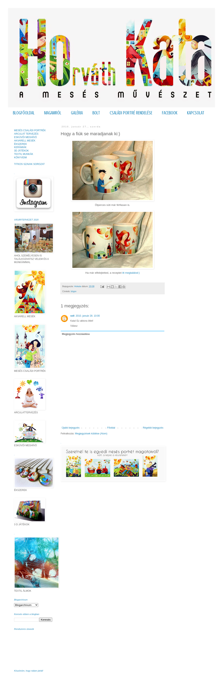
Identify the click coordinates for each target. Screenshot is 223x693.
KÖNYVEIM (20, 157)
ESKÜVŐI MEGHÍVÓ (25, 137)
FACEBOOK (169, 112)
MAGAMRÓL (52, 112)
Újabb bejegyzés (71, 427)
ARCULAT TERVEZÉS (26, 133)
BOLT (96, 112)
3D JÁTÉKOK (21, 150)
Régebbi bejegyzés (153, 427)
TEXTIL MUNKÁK (23, 154)
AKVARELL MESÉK (24, 140)
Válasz (74, 325)
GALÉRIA (77, 112)
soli (72, 315)
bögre (74, 291)
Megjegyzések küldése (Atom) (91, 433)
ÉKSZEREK (20, 144)
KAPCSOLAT (195, 112)
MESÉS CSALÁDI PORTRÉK (30, 130)
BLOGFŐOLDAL (24, 112)
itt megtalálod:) (131, 272)
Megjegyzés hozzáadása (76, 334)
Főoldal (111, 427)
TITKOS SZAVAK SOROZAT (29, 164)
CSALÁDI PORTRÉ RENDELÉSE (131, 112)
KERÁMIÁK (20, 147)
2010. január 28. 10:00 (88, 315)
